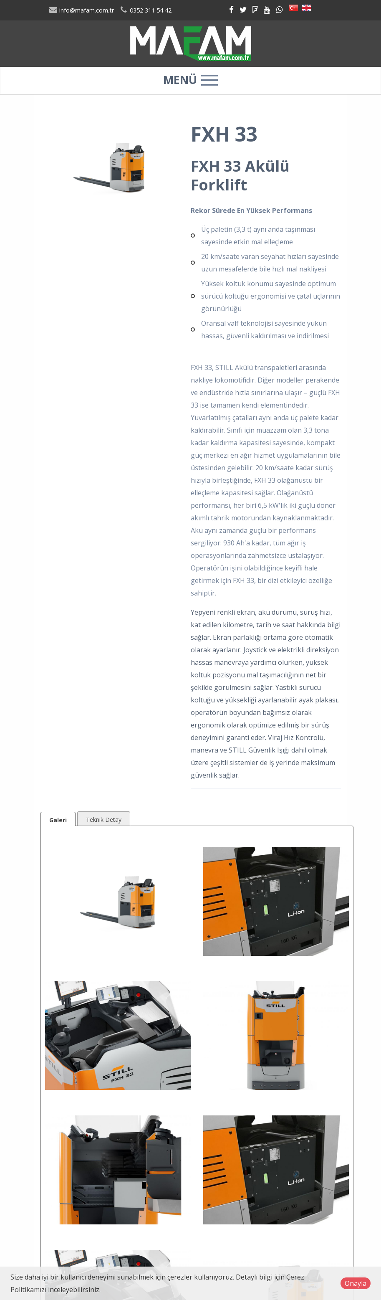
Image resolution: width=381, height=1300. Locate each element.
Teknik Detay (103, 820)
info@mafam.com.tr (81, 10)
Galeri (58, 820)
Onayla (355, 1283)
